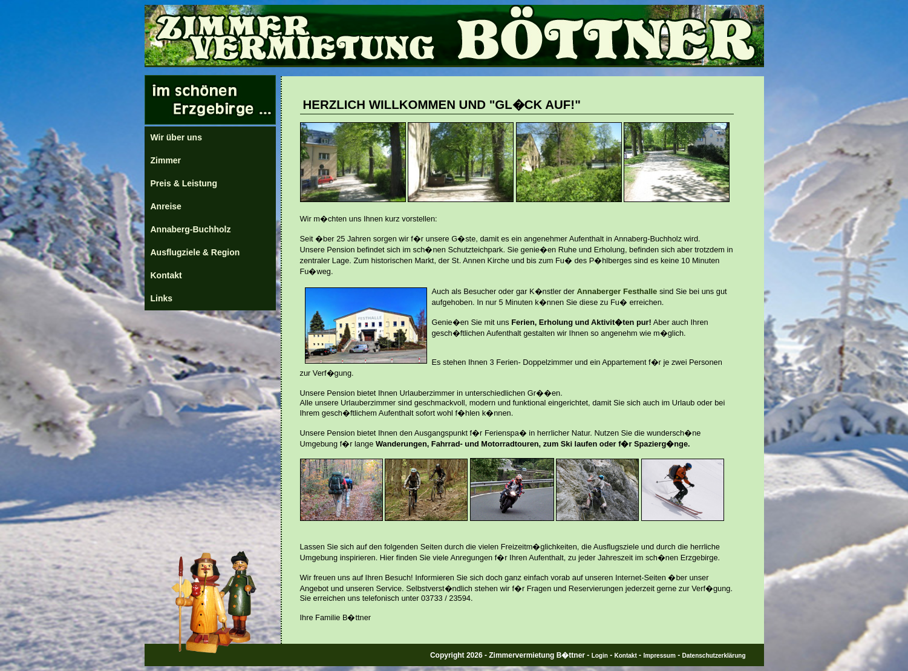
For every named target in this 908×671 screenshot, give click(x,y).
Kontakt (626, 655)
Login (600, 655)
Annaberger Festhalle (616, 291)
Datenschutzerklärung (713, 655)
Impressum (659, 655)
